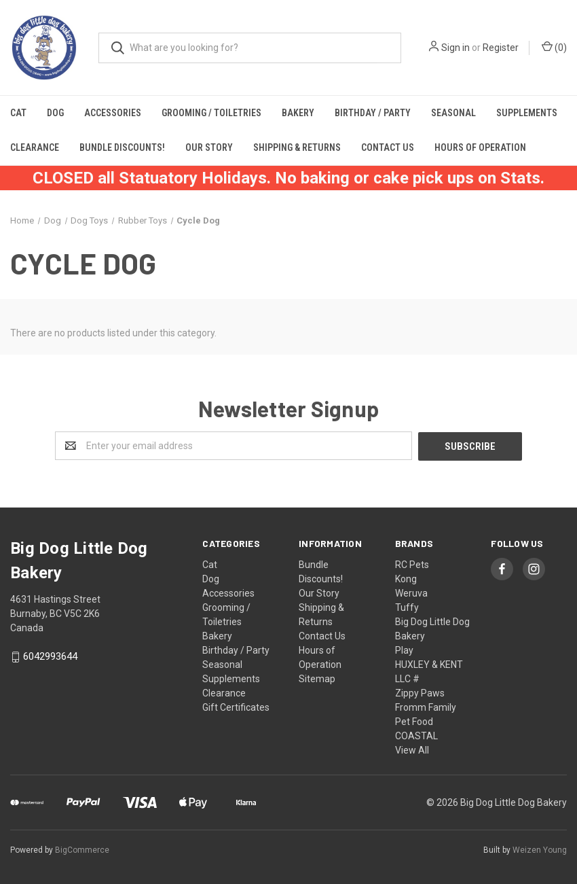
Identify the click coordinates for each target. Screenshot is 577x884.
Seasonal (453, 112)
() (554, 47)
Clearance (34, 147)
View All (412, 749)
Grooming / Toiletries (211, 112)
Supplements (526, 112)
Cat (18, 112)
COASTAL (416, 735)
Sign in (455, 47)
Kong (406, 578)
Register (501, 47)
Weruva (411, 592)
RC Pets (412, 564)
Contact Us (387, 147)
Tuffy (407, 606)
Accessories (112, 112)
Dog (55, 112)
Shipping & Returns (297, 147)
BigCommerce (82, 849)
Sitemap (317, 678)
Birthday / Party (373, 112)
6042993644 (50, 656)
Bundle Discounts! (122, 147)
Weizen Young (540, 849)
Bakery (298, 112)
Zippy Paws (420, 692)
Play (404, 649)
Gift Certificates (235, 706)
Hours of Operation (480, 147)
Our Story (209, 147)
